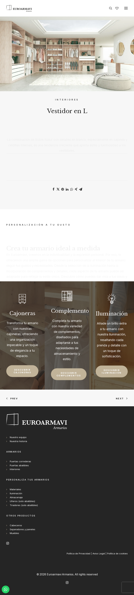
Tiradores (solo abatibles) (24, 505)
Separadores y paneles (22, 529)
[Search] (109, 8)
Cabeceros (16, 525)
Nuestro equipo (18, 437)
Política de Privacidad (78, 553)
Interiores (15, 469)
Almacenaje (16, 497)
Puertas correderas (20, 461)
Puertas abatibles (19, 465)
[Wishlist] (115, 8)
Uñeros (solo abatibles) (22, 501)
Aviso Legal (98, 553)
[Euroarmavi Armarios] (19, 8)
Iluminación (16, 493)
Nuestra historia (18, 441)
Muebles (14, 533)
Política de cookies (117, 553)
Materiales (15, 489)
